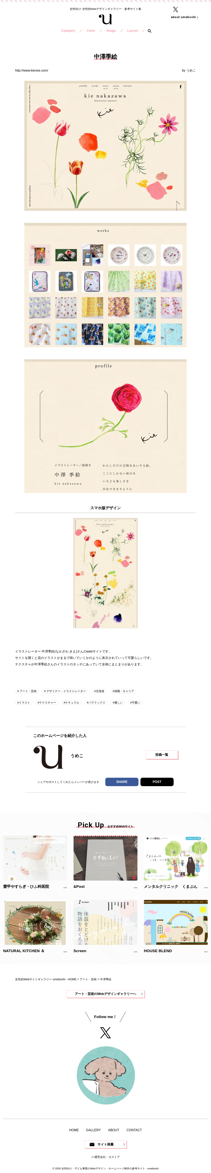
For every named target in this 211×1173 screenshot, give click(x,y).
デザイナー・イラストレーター (66, 691)
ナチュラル (72, 702)
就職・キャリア (124, 691)
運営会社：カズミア (107, 1157)
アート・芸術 (28, 691)
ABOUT (113, 1130)
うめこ (191, 70)
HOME (74, 1130)
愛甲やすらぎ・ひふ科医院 (26, 886)
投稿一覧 (161, 754)
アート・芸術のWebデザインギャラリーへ (105, 994)
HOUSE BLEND (158, 951)
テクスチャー (47, 702)
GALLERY (93, 1130)
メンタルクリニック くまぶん (170, 886)
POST (157, 782)
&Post (79, 886)
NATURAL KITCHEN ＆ (24, 951)
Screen (80, 951)
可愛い (136, 702)
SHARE (121, 782)
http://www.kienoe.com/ (31, 70)
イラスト (24, 702)
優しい (118, 702)
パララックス (96, 702)
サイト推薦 (105, 1144)
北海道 (100, 691)
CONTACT (134, 1130)
